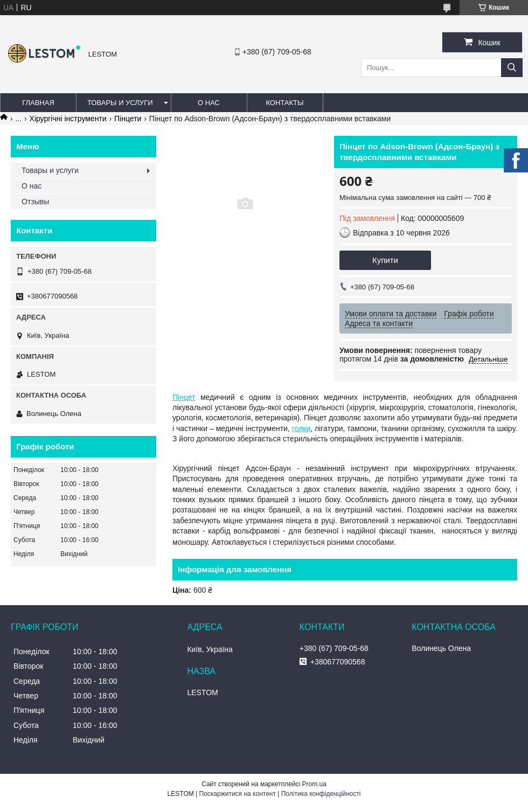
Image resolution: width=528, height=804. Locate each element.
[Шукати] (512, 67)
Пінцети (127, 118)
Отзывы (35, 201)
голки (301, 428)
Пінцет (184, 397)
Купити (385, 260)
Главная (38, 103)
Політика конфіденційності (321, 794)
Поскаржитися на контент (237, 794)
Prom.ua (314, 784)
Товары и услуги (120, 103)
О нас (209, 103)
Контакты (284, 103)
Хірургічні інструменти (68, 118)
